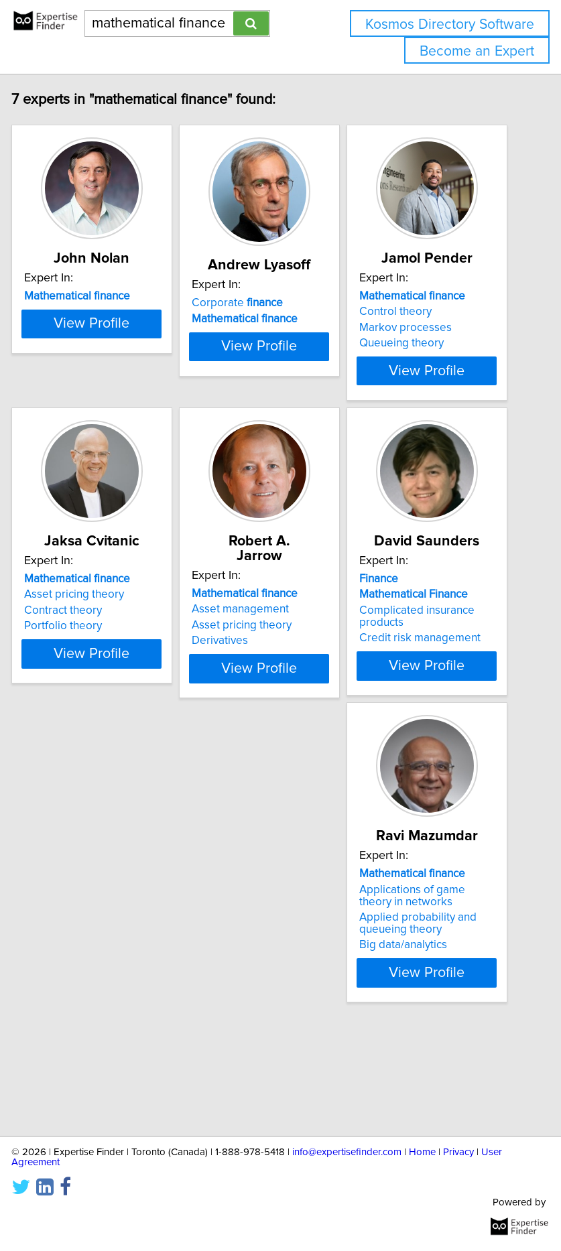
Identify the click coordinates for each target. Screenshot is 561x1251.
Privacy (458, 1152)
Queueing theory (419, 358)
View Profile (109, 409)
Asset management (258, 655)
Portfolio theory (81, 687)
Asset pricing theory (92, 655)
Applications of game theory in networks (95, 990)
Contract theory (81, 671)
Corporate (255, 318)
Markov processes (423, 342)
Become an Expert (477, 51)
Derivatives (238, 687)
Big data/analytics (86, 1040)
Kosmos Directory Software (449, 24)
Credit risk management (438, 699)
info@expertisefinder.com (346, 1152)
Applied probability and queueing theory (101, 1018)
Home (422, 1152)
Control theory (413, 326)
